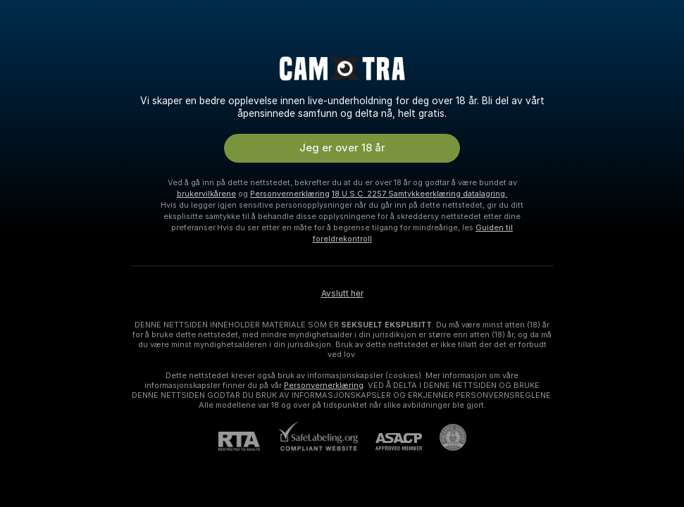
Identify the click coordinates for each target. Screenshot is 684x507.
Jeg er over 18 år (342, 148)
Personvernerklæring (290, 194)
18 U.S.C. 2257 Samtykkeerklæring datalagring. (419, 194)
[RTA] (248, 441)
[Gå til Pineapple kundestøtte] (444, 437)
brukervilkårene (206, 194)
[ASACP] (390, 442)
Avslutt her (342, 294)
